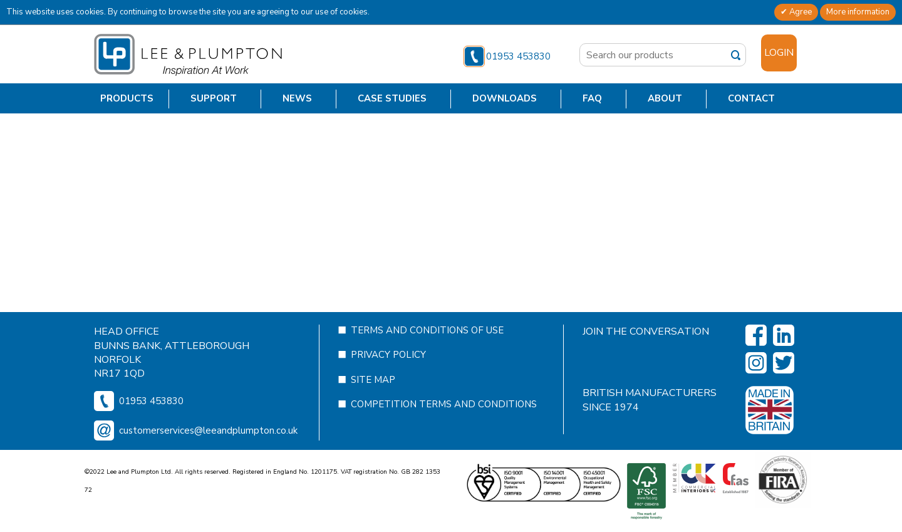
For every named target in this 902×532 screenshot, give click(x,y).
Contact (751, 98)
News (297, 98)
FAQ (592, 98)
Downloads (504, 98)
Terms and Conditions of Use (427, 172)
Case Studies (392, 98)
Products (126, 98)
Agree (799, 12)
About (665, 98)
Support (213, 98)
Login (779, 53)
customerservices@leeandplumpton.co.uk (208, 272)
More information (857, 12)
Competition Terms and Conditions (444, 246)
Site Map (373, 222)
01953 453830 (507, 56)
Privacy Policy (388, 196)
